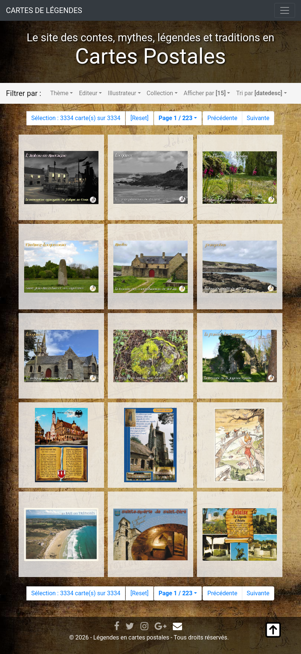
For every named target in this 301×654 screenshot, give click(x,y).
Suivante (258, 118)
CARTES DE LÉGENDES (44, 10)
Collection (160, 93)
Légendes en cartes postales (131, 637)
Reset (139, 118)
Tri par (259, 93)
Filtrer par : (23, 93)
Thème (59, 93)
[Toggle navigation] (284, 10)
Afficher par (205, 93)
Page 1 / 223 (175, 118)
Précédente (222, 118)
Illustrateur (122, 93)
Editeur (88, 93)
